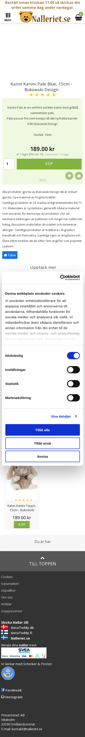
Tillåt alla (42, 430)
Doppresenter (11, 611)
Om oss (7, 597)
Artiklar (6, 604)
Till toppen (42, 561)
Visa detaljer (61, 416)
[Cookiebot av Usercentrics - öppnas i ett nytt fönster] (60, 277)
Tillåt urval (42, 443)
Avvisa (42, 456)
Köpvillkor (8, 590)
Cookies (7, 577)
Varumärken (10, 583)
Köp (49, 163)
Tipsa (10, 255)
